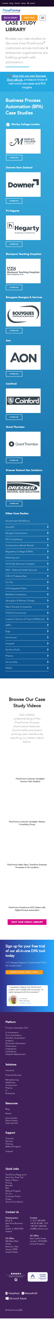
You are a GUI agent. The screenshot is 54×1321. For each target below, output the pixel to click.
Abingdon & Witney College (20, 600)
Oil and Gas (11, 662)
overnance (11, 1046)
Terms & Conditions (14, 1201)
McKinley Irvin (12, 557)
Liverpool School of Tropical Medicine (25, 619)
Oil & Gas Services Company (20, 563)
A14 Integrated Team (16, 588)
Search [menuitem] (31, 3)
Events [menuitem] (17, 3)
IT (6, 1090)
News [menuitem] (23, 3)
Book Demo (10, 17)
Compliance (10, 1051)
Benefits (9, 1185)
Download (14, 158)
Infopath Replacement (15, 1054)
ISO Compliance (13, 539)
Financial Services (13, 1075)
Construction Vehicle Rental (19, 545)
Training (9, 1143)
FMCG (8, 668)
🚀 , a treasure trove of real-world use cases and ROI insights (27, 81)
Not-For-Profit (12, 649)
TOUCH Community (15, 612)
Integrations (10, 1048)
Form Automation (13, 1035)
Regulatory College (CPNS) (19, 551)
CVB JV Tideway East (15, 576)
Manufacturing (12, 1079)
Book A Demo (11, 1180)
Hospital (9, 643)
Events (8, 1113)
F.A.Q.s (8, 1193)
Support (9, 1151)
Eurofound (10, 637)
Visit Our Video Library (27, 922)
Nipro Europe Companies (18, 606)
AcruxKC (9, 527)
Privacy (8, 1199)
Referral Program (13, 1146)
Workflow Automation (15, 1038)
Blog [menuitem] (11, 3)
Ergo (7, 631)
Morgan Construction (16, 533)
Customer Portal (12, 1196)
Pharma (9, 655)
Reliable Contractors (15, 594)
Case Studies (11, 1118)
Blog (7, 1109)
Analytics (9, 1040)
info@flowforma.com (39, 1228)
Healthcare (10, 1082)
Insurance (9, 1070)
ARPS (8, 625)
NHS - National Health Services (21, 570)
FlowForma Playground (15, 1174)
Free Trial (29, 17)
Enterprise (10, 1093)
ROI (7, 1188)
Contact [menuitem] (5, 3)
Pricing (8, 1182)
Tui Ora (9, 582)
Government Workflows (17, 520)
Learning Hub (11, 1123)
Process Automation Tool (16, 1027)
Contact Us (12, 1212)
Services (9, 1141)
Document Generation (15, 1043)
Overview (9, 1138)
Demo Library (11, 1120)
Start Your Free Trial (14, 1177)
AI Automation (12, 1032)
